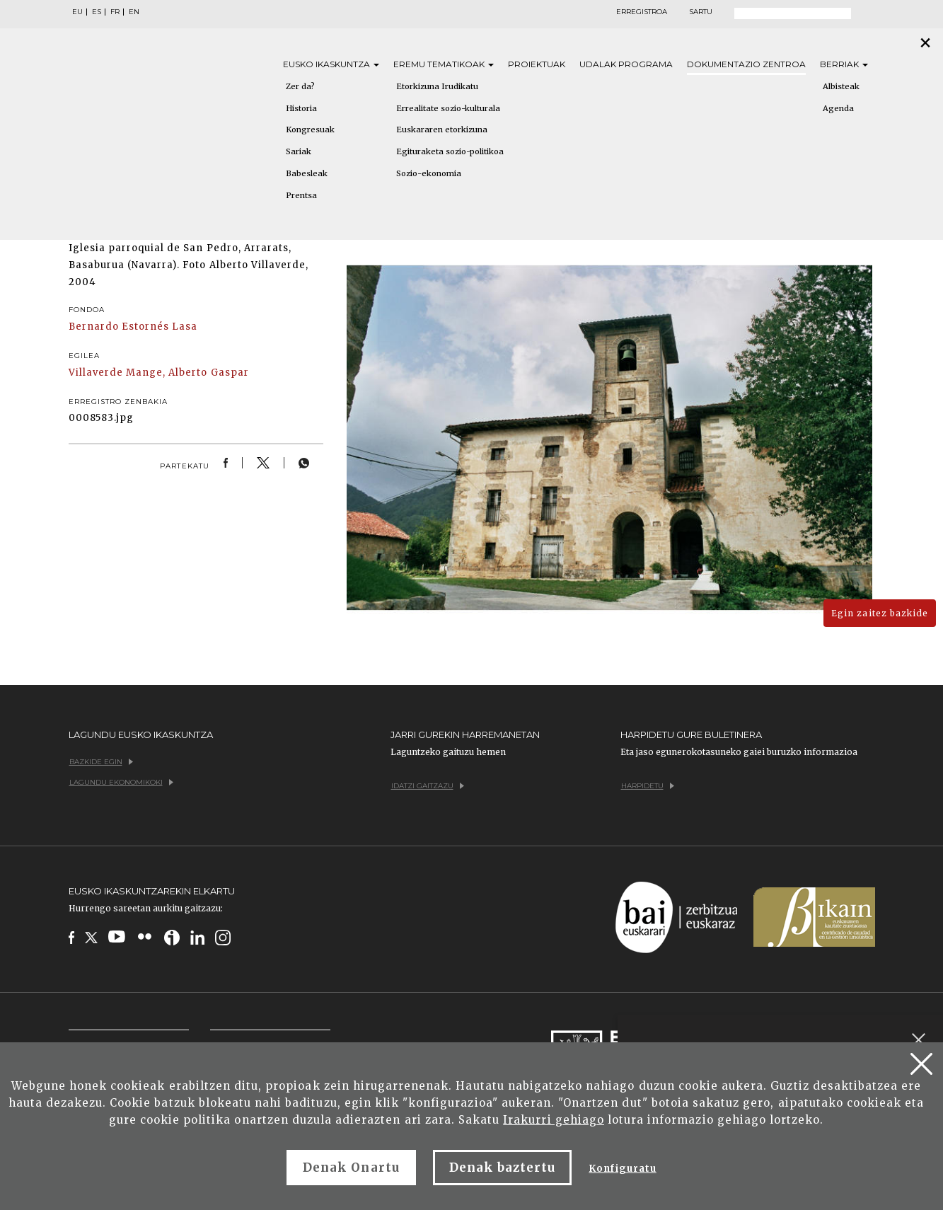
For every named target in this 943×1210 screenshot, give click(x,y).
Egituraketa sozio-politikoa (450, 151)
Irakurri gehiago (553, 1120)
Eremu (443, 64)
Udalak (626, 64)
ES (96, 12)
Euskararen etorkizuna (441, 129)
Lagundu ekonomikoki (121, 782)
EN (134, 12)
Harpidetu (647, 785)
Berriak (844, 64)
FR (115, 12)
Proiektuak (536, 64)
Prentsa (301, 195)
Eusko (331, 64)
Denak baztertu (502, 1167)
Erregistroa (641, 12)
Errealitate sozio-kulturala (448, 108)
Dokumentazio (746, 64)
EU (77, 12)
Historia (301, 108)
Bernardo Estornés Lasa (133, 327)
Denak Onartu (351, 1167)
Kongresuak (310, 129)
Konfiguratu (622, 1169)
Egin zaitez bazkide (879, 613)
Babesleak (307, 173)
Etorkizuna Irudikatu (437, 86)
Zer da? (300, 86)
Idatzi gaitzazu (427, 785)
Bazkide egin (101, 761)
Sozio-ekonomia (428, 173)
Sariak (298, 151)
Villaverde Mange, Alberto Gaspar (159, 373)
